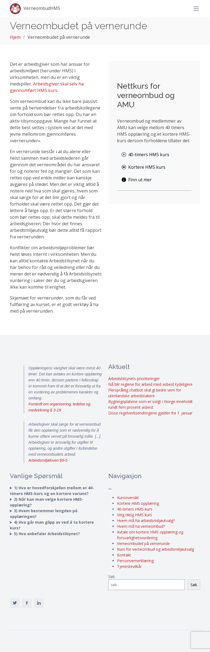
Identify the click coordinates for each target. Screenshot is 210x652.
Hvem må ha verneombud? (141, 526)
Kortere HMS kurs (143, 167)
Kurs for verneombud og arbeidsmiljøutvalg (155, 549)
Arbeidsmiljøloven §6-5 (47, 460)
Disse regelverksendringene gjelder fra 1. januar (150, 413)
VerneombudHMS (35, 8)
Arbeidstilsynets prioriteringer (134, 378)
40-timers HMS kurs (145, 155)
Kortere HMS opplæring (138, 503)
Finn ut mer (137, 180)
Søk (111, 576)
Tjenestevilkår (129, 566)
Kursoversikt (128, 497)
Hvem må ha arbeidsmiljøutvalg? (146, 520)
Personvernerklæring (135, 560)
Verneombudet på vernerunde (143, 543)
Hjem (15, 37)
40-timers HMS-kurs (134, 509)
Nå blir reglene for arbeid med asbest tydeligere (150, 384)
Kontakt (124, 555)
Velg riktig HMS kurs (134, 514)
